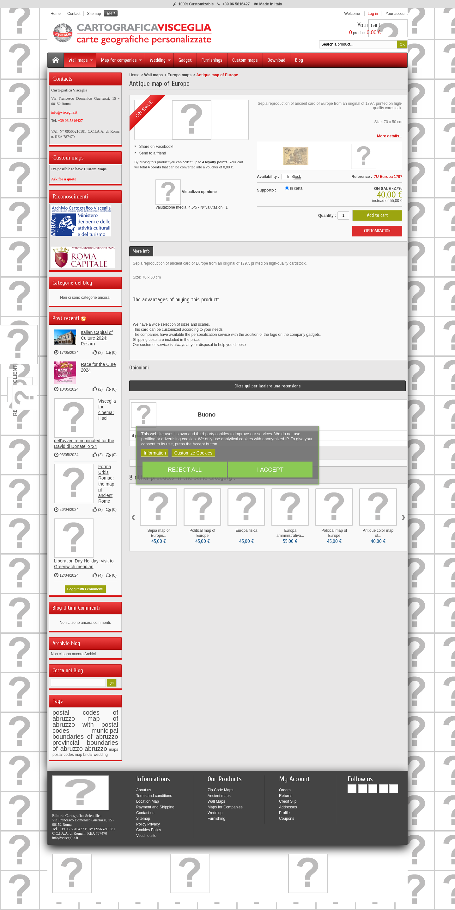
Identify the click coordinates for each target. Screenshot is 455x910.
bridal (87, 752)
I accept (270, 469)
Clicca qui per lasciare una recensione (267, 386)
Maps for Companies (225, 805)
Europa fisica (246, 530)
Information (155, 452)
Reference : (361, 176)
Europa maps (179, 75)
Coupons (286, 816)
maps (113, 747)
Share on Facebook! (156, 146)
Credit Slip (287, 799)
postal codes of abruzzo (85, 713)
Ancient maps (219, 794)
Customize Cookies (193, 452)
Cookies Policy (148, 828)
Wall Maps (216, 799)
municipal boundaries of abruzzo (85, 731)
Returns (285, 794)
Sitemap (143, 816)
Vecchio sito (146, 834)
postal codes (63, 752)
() (98, 350)
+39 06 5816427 (236, 4)
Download (276, 60)
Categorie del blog (72, 281)
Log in (373, 13)
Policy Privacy (148, 822)
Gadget (185, 60)
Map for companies (121, 60)
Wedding (160, 60)
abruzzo (96, 746)
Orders (285, 788)
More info (141, 251)
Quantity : (327, 215)
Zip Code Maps (220, 788)
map (78, 752)
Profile (284, 811)
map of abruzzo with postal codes (85, 722)
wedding (101, 752)
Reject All (185, 469)
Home (134, 75)
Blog (299, 60)
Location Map (147, 799)
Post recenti (65, 316)
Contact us (145, 811)
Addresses (288, 805)
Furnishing (216, 816)
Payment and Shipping (155, 805)
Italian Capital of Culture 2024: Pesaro (96, 336)
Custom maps (245, 60)
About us (143, 788)
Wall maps (81, 60)
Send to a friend (152, 153)
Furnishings (212, 60)
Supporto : (266, 190)
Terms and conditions (154, 794)
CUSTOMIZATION (377, 231)
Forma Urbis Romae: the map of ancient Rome (106, 482)
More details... (389, 136)
